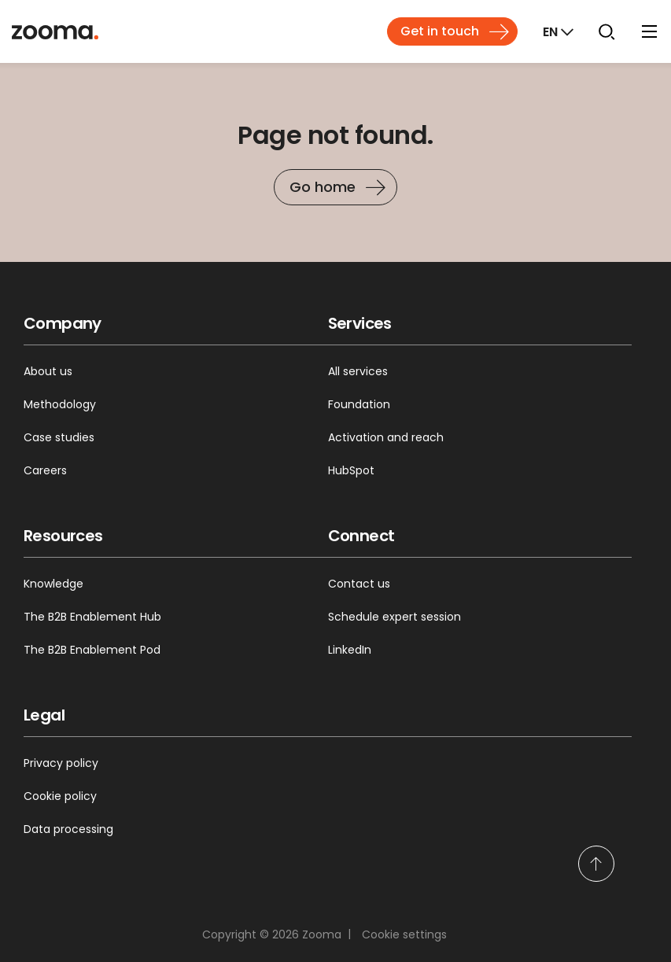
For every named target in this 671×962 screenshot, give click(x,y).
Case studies (59, 437)
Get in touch (439, 31)
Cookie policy (60, 796)
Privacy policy (61, 763)
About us (48, 371)
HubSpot (351, 470)
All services (358, 371)
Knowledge (53, 584)
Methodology (60, 404)
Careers (45, 470)
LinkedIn (349, 650)
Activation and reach (386, 437)
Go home (322, 187)
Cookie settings (404, 934)
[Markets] (556, 31)
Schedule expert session (394, 617)
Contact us (359, 584)
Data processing (68, 829)
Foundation (359, 404)
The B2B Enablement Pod (92, 650)
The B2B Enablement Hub (92, 617)
